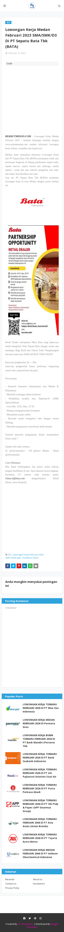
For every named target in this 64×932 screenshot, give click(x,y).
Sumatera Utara (30, 557)
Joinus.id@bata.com (15, 478)
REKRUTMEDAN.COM (18, 136)
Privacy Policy (12, 887)
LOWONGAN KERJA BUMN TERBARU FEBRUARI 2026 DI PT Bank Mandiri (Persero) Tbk (39, 741)
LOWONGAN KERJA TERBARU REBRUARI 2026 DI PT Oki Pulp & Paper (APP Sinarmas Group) (40, 806)
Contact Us (10, 883)
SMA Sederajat (13, 557)
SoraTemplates (25, 923)
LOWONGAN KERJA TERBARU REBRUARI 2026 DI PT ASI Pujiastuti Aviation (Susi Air (40, 773)
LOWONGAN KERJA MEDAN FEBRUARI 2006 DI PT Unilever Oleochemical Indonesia (40, 853)
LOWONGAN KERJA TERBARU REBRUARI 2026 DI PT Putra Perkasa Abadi (40, 788)
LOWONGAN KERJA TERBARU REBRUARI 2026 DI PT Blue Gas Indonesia (41, 708)
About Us (37, 879)
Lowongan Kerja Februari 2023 (28, 554)
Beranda (9, 879)
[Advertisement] (32, 100)
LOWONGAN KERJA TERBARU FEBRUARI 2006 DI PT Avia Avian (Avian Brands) (40, 822)
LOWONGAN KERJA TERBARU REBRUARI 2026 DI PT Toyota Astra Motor (40, 838)
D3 (9, 554)
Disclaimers (39, 883)
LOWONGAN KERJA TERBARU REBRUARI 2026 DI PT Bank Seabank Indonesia (40, 757)
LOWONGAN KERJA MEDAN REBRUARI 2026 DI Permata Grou (39, 723)
